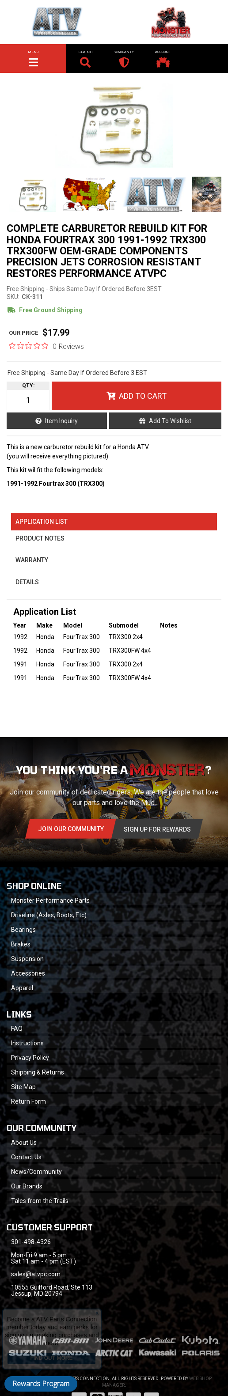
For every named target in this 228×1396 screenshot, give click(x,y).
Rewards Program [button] (40, 1383)
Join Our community (71, 828)
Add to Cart (143, 396)
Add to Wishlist (170, 420)
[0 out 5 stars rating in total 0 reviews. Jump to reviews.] (46, 345)
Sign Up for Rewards (157, 829)
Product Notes (40, 538)
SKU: (13, 296)
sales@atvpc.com (36, 1274)
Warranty (31, 560)
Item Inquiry (61, 420)
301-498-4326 (31, 1241)
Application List (41, 521)
